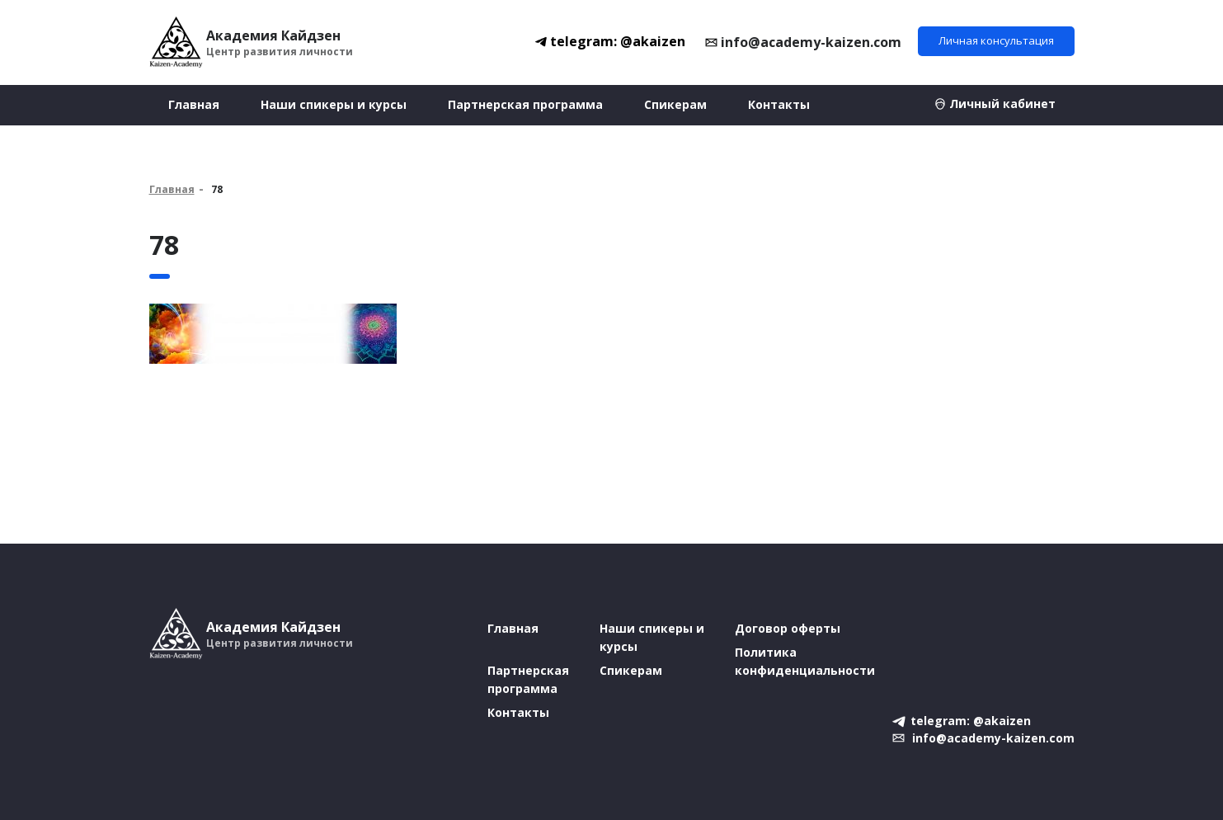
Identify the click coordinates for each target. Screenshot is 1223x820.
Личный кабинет (1002, 103)
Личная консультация (996, 40)
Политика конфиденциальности (805, 661)
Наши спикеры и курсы (334, 104)
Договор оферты (787, 628)
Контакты (779, 104)
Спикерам (675, 104)
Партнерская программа (525, 104)
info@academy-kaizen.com (811, 42)
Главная (193, 104)
